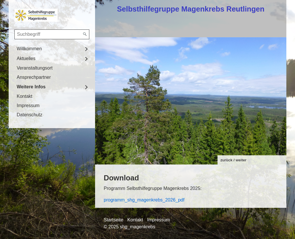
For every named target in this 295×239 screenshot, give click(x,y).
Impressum (28, 105)
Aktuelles (26, 58)
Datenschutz (29, 114)
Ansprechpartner (34, 77)
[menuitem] (51, 49)
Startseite (113, 219)
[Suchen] (85, 34)
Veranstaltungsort (35, 68)
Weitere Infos (31, 86)
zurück (226, 160)
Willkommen (29, 48)
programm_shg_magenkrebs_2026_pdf (144, 199)
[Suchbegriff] (51, 34)
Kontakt (24, 96)
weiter (241, 160)
